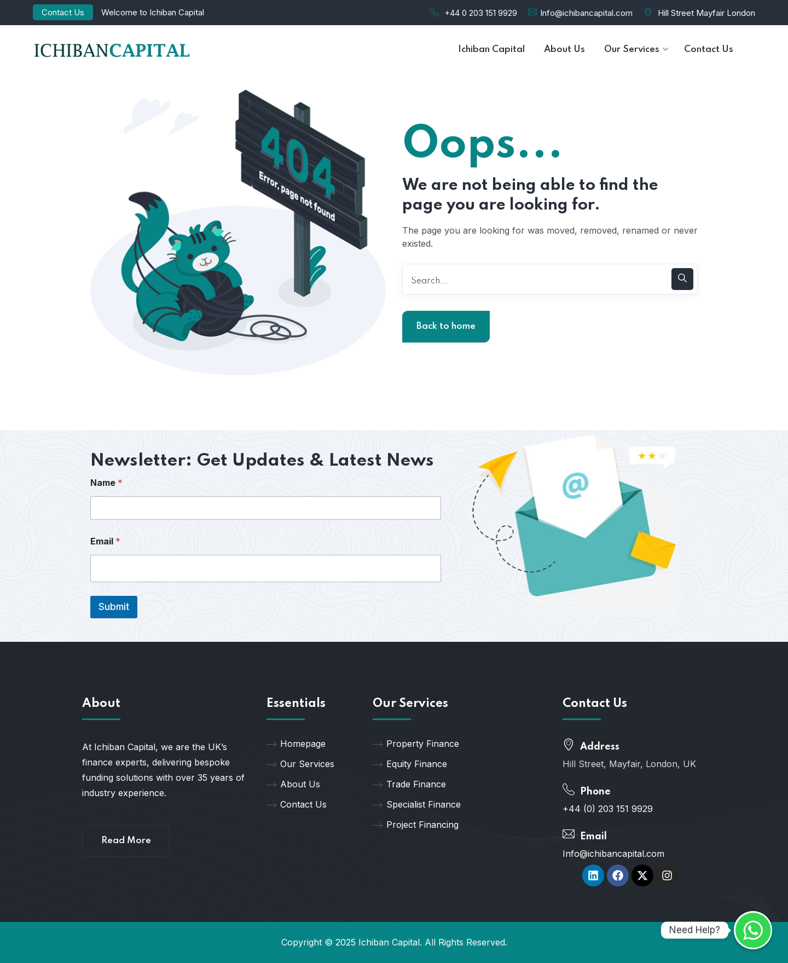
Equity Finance (410, 763)
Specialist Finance (417, 804)
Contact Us (63, 12)
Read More (126, 840)
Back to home (446, 326)
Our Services (300, 763)
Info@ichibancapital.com (586, 13)
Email (105, 541)
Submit (114, 606)
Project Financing (416, 824)
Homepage (296, 743)
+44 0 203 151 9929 (480, 13)
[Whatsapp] (753, 930)
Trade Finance (409, 784)
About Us (293, 784)
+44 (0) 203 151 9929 (608, 808)
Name (106, 483)
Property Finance (416, 743)
